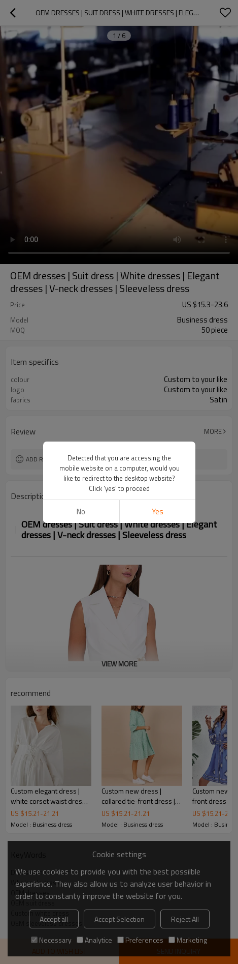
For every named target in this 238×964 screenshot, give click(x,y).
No (81, 511)
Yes (157, 511)
